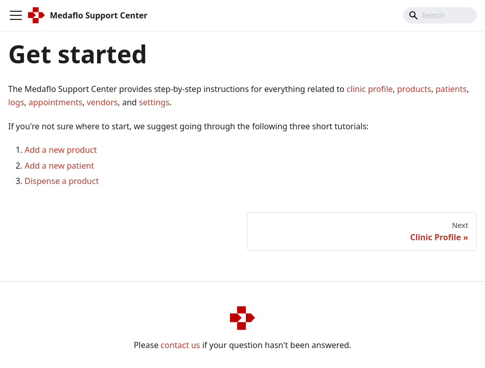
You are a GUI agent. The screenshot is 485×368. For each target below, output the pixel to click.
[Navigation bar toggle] (16, 15)
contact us (180, 345)
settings (154, 102)
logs (16, 102)
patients (451, 89)
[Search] (440, 15)
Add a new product (61, 149)
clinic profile (369, 89)
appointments (55, 102)
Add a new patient (59, 165)
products (414, 89)
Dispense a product (62, 181)
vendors (102, 102)
